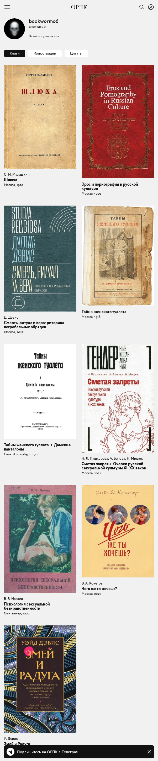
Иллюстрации (45, 53)
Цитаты (76, 53)
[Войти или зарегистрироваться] (151, 7)
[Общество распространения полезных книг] (79, 7)
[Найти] (140, 7)
